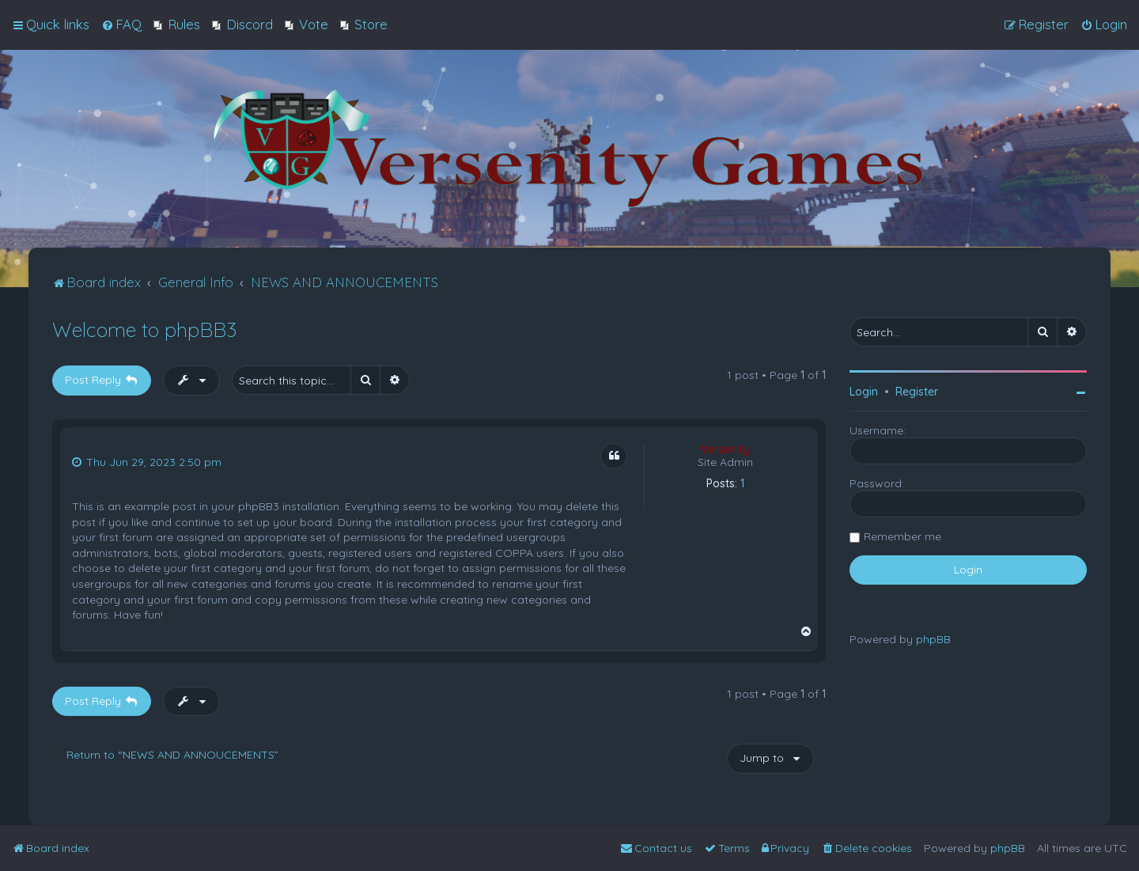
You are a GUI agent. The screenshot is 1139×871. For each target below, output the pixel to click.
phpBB (933, 639)
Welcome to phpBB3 (144, 329)
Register (916, 391)
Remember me (902, 536)
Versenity (725, 449)
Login (864, 391)
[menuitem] (121, 24)
